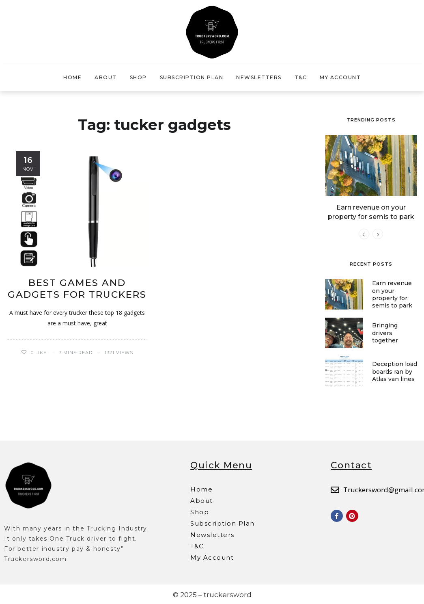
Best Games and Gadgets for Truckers (77, 289)
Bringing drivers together (385, 332)
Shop (138, 77)
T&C (301, 77)
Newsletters (259, 77)
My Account (340, 77)
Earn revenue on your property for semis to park (392, 293)
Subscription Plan (192, 77)
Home (72, 77)
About (106, 77)
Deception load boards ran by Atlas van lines (394, 370)
